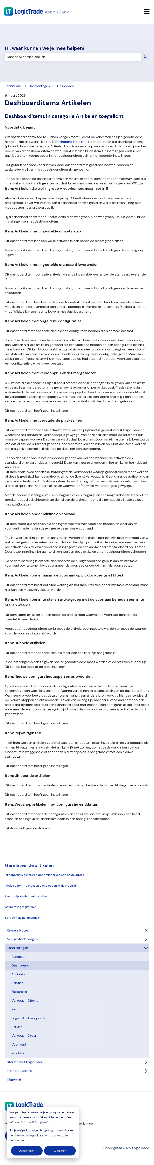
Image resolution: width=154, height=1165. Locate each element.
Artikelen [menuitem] (18, 974)
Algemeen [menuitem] (19, 956)
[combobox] (73, 57)
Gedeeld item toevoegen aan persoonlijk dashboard (40, 885)
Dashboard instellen (70, 142)
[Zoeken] (145, 57)
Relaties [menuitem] (17, 983)
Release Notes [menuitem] (17, 930)
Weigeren (60, 1150)
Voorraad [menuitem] (19, 1044)
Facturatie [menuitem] (19, 991)
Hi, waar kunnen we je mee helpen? (45, 48)
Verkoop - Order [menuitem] (24, 1035)
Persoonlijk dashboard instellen (26, 896)
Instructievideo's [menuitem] (19, 1071)
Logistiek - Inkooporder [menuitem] (29, 1018)
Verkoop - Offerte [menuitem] (25, 1000)
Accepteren (27, 1150)
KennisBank (13, 86)
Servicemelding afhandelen (23, 917)
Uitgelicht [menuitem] (14, 1079)
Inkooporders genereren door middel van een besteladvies (44, 875)
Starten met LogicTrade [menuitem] (25, 1062)
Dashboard (65, 86)
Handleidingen (39, 86)
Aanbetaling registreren (20, 907)
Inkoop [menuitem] (17, 1009)
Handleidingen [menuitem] (17, 948)
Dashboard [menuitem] (20, 965)
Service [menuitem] (17, 1027)
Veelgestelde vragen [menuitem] (22, 939)
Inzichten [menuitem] (18, 1053)
